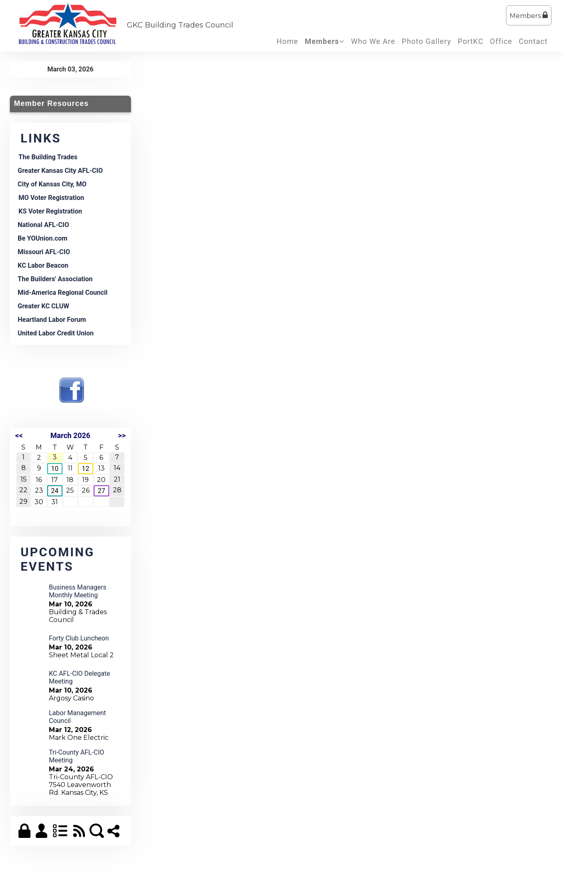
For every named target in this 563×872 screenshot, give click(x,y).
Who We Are (373, 41)
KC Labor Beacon (43, 265)
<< (19, 435)
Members (529, 15)
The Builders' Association (55, 279)
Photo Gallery (426, 41)
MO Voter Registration (51, 198)
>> (122, 435)
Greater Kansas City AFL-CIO (60, 170)
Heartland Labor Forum (52, 320)
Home (287, 41)
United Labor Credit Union (56, 333)
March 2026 (70, 435)
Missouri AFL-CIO (44, 252)
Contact (533, 41)
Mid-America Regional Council (63, 292)
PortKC (470, 41)
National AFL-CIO (43, 225)
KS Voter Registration (50, 211)
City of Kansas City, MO (52, 184)
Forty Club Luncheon (79, 638)
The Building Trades (47, 157)
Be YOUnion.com (42, 238)
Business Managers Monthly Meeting (77, 591)
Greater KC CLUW (43, 306)
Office (501, 41)
